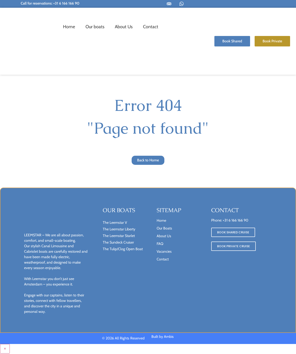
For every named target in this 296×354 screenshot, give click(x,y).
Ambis (169, 337)
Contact (150, 26)
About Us (124, 26)
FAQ (160, 244)
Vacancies (164, 252)
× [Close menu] (5, 349)
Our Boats (164, 228)
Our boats (94, 26)
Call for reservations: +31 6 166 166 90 (50, 3)
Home (69, 26)
